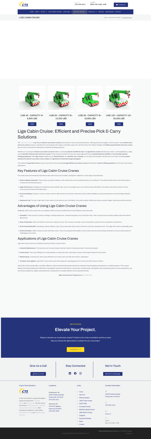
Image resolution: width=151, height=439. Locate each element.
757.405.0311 (87, 275)
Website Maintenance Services (108, 431)
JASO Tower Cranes (30, 408)
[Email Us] (106, 411)
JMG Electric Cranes (114, 17)
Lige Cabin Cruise (26, 142)
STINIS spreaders (32, 405)
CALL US (77, 2)
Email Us (108, 414)
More (32, 124)
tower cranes (30, 403)
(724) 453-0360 (54, 411)
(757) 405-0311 (54, 399)
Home (105, 17)
